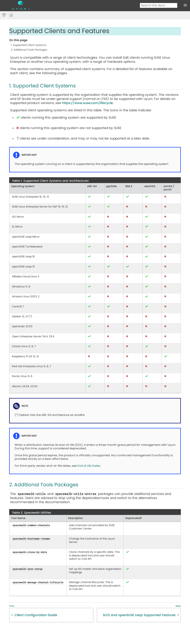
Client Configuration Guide (36, 615)
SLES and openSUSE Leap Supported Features (139, 615)
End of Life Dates (88, 465)
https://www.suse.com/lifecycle (87, 103)
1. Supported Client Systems (28, 45)
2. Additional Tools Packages (29, 50)
